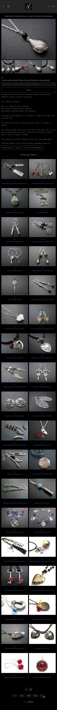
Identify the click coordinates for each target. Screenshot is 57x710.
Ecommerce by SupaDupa (30, 702)
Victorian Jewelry (7, 147)
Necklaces (18, 147)
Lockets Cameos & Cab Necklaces (33, 147)
